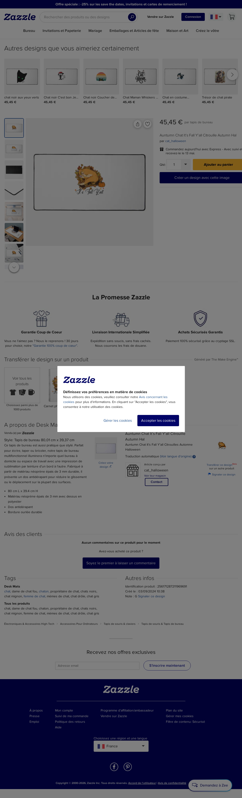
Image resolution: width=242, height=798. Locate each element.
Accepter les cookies (158, 420)
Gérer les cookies (117, 420)
